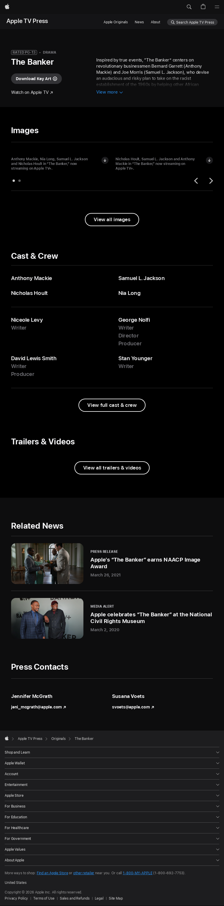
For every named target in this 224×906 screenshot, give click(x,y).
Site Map (116, 898)
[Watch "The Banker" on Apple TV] (32, 92)
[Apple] (7, 7)
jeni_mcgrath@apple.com (38, 707)
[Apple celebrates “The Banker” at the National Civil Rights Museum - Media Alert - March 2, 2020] (112, 618)
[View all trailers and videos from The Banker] (112, 467)
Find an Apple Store (52, 873)
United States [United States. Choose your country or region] (15, 883)
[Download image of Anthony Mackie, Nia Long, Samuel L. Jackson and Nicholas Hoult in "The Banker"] (105, 160)
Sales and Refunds (75, 898)
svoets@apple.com (133, 707)
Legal (99, 898)
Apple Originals (116, 22)
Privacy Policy (16, 898)
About (155, 22)
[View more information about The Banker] (109, 92)
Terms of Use (44, 898)
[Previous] (197, 181)
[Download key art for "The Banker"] (36, 78)
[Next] (210, 181)
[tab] (14, 181)
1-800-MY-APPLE (137, 873)
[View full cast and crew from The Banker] (111, 405)
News (139, 22)
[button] (189, 7)
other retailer (83, 873)
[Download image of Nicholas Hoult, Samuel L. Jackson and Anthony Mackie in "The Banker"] (209, 160)
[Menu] (217, 7)
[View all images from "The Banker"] (112, 219)
